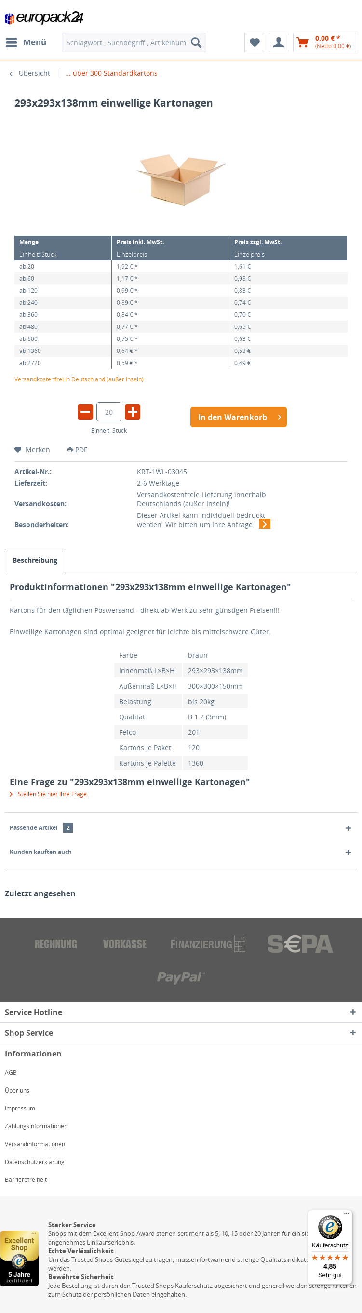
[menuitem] (25, 42)
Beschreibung (35, 560)
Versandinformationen (35, 1144)
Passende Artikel (41, 828)
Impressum (20, 1108)
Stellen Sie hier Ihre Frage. (49, 794)
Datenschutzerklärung (35, 1162)
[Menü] (346, 1215)
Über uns (17, 1090)
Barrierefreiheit (26, 1180)
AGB (11, 1073)
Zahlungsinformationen (36, 1126)
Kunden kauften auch (41, 852)
